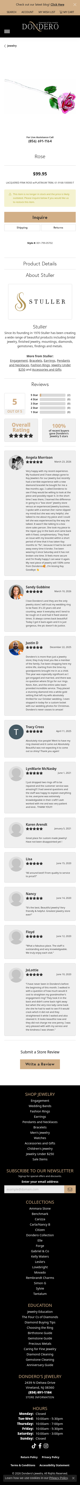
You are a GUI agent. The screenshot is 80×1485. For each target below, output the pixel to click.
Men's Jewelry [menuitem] (40, 1133)
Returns (58, 227)
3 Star (34, 403)
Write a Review (40, 1064)
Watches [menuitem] (40, 1138)
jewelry (12, 46)
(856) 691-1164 (40, 141)
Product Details (40, 263)
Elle (40, 1240)
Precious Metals (40, 1344)
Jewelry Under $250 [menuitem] (40, 1154)
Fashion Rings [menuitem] (40, 1111)
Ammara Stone (40, 1208)
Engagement (19, 361)
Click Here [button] (57, 4)
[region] (40, 96)
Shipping (22, 227)
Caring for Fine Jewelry (40, 1349)
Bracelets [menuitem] (40, 1127)
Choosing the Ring (40, 1328)
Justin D (32, 643)
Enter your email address (40, 1182)
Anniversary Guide (40, 1365)
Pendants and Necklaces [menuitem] (39, 1122)
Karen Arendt (36, 824)
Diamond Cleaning (40, 1354)
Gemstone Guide (40, 1338)
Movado (40, 1272)
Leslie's (40, 1262)
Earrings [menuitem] (40, 1117)
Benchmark (40, 1214)
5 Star (34, 395)
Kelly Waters (40, 1256)
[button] (11, 12)
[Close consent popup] (73, 1478)
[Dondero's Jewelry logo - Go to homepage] (40, 26)
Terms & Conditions (22, 1465)
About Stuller (40, 275)
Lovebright (40, 1267)
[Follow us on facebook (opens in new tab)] (40, 1446)
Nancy (31, 894)
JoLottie (32, 970)
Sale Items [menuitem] (39, 1159)
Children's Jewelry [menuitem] (39, 1149)
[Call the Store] (40, 1392)
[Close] (74, 4)
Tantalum (40, 1294)
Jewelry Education (40, 1312)
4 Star (34, 399)
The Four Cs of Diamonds (40, 1317)
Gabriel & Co (40, 1251)
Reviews (40, 384)
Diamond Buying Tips (40, 1322)
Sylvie (40, 1288)
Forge (40, 1246)
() (68, 395)
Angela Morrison (39, 457)
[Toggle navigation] (7, 30)
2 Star (34, 408)
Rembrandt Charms (40, 1278)
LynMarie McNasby (41, 768)
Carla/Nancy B (40, 1224)
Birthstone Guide (40, 1333)
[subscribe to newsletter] (70, 1189)
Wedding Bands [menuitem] (40, 1106)
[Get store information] (40, 1397)
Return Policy (29, 1457)
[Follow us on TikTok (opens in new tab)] (34, 1446)
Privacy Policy (50, 1457)
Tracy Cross (35, 727)
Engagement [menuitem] (40, 1101)
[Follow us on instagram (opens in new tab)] (46, 1446)
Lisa (29, 859)
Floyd (30, 932)
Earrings (49, 361)
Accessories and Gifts (47, 369)
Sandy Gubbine (38, 587)
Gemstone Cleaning (40, 1360)
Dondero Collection (40, 1235)
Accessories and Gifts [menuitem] (40, 1143)
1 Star (34, 412)
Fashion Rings (40, 365)
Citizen (40, 1230)
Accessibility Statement (54, 1465)
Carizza (40, 1219)
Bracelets (35, 361)
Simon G (40, 1283)
